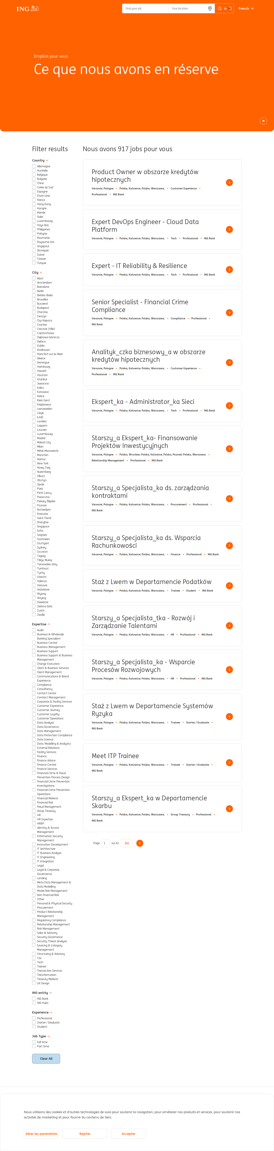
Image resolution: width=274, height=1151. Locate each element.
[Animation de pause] (263, 120)
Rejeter (85, 1134)
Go (127, 843)
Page (96, 843)
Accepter (128, 1134)
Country (40, 160)
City (37, 272)
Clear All (46, 1058)
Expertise (41, 624)
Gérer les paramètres (41, 1134)
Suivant (139, 843)
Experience (42, 1012)
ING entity (42, 993)
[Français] (246, 8)
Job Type (41, 1036)
